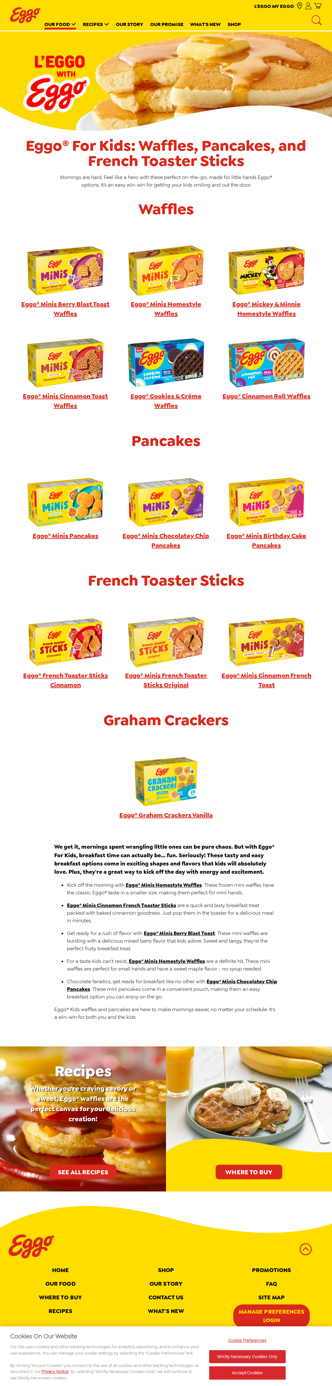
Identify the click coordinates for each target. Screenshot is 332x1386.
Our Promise (166, 24)
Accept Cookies (247, 1375)
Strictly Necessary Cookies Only (247, 1359)
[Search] (316, 20)
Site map (271, 1297)
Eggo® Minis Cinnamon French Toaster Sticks (121, 905)
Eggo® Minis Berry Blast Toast (179, 933)
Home (60, 1270)
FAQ (271, 1284)
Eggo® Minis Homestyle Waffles (164, 885)
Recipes (93, 24)
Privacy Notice (55, 1374)
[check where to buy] (299, 6)
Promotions (271, 1270)
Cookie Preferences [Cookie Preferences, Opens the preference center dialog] (247, 1343)
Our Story (129, 24)
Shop (234, 24)
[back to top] (305, 1249)
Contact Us (166, 1297)
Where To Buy (60, 1297)
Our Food (57, 24)
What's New (205, 24)
